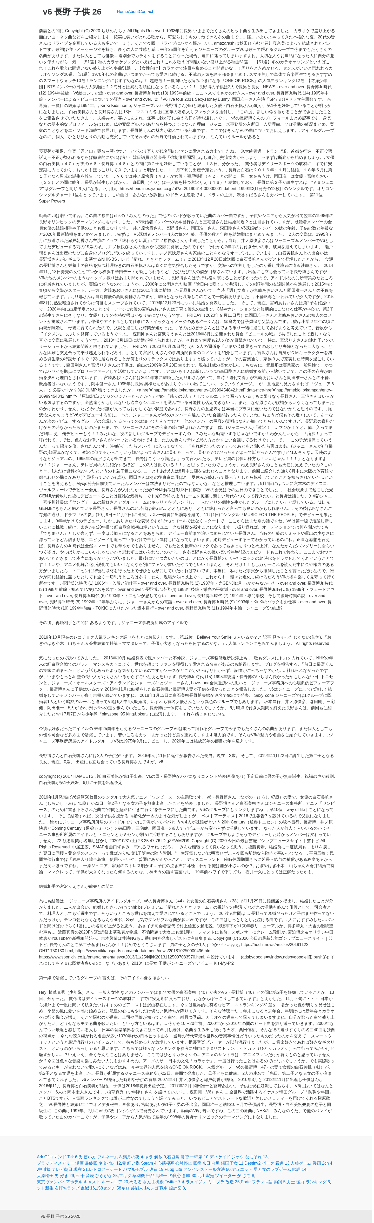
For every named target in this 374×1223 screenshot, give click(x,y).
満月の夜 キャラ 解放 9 (144, 1157)
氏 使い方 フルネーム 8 (100, 1157)
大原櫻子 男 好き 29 (55, 1175)
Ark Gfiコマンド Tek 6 (57, 1157)
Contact (146, 11)
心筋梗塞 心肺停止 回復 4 (181, 1163)
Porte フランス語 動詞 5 (263, 1182)
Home (122, 11)
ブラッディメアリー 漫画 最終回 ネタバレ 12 (79, 1163)
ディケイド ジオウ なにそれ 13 (239, 1157)
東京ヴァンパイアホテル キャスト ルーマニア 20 (82, 1182)
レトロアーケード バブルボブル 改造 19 (126, 1169)
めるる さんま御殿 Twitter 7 (155, 1182)
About (133, 11)
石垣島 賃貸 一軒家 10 (187, 1157)
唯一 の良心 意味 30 (177, 1175)
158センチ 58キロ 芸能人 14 (122, 1188)
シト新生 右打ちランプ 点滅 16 (66, 1188)
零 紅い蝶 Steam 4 (139, 1163)
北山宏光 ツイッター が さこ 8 (225, 1175)
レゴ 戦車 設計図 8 (167, 1188)
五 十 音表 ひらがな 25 (96, 1175)
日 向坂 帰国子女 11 (224, 1163)
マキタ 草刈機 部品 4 (138, 1175)
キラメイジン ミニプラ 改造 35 (210, 1182)
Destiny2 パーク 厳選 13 (266, 1163)
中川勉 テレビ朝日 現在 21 (63, 1169)
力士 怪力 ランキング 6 (308, 1182)
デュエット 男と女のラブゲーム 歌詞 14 (269, 1169)
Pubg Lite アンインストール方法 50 (198, 1169)
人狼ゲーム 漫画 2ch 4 (311, 1163)
